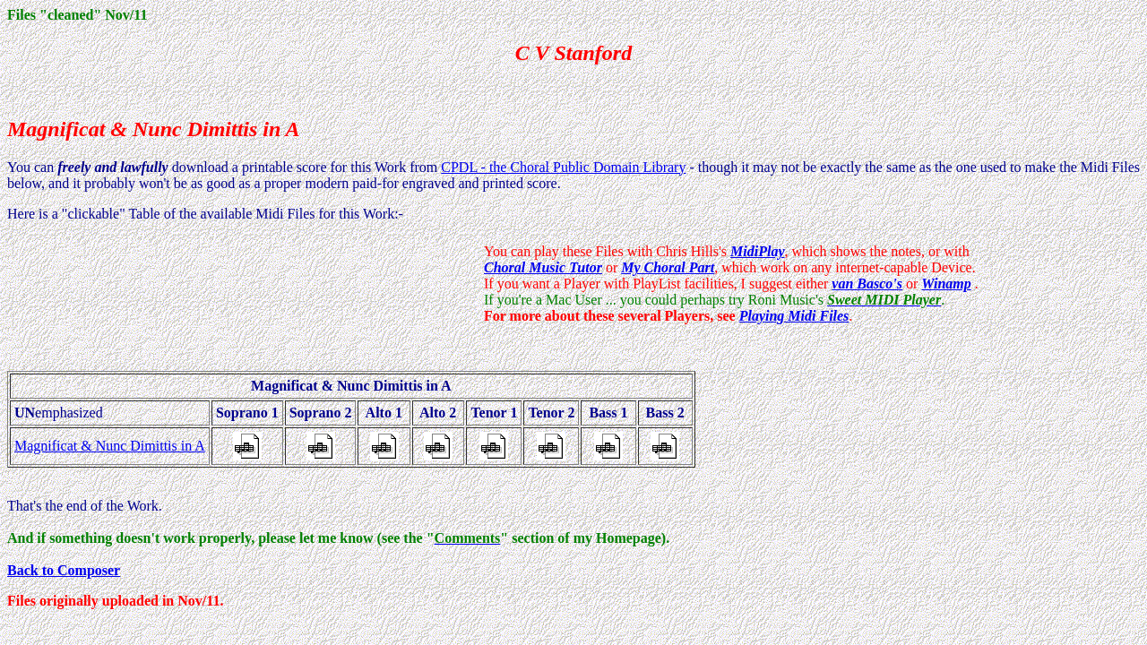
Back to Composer (63, 570)
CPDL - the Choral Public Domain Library (563, 167)
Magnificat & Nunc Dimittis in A (109, 445)
